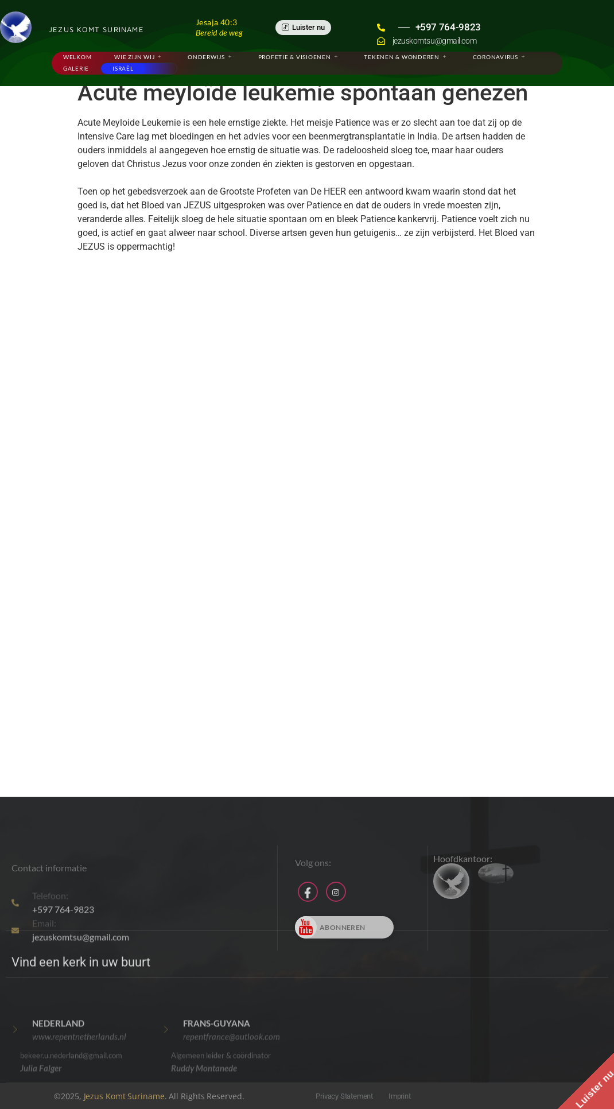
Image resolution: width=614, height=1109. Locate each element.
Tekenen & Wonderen (405, 56)
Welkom (77, 56)
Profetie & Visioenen (298, 56)
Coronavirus (499, 56)
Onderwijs (210, 56)
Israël (123, 68)
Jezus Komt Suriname (124, 1096)
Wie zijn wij (137, 56)
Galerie (76, 68)
